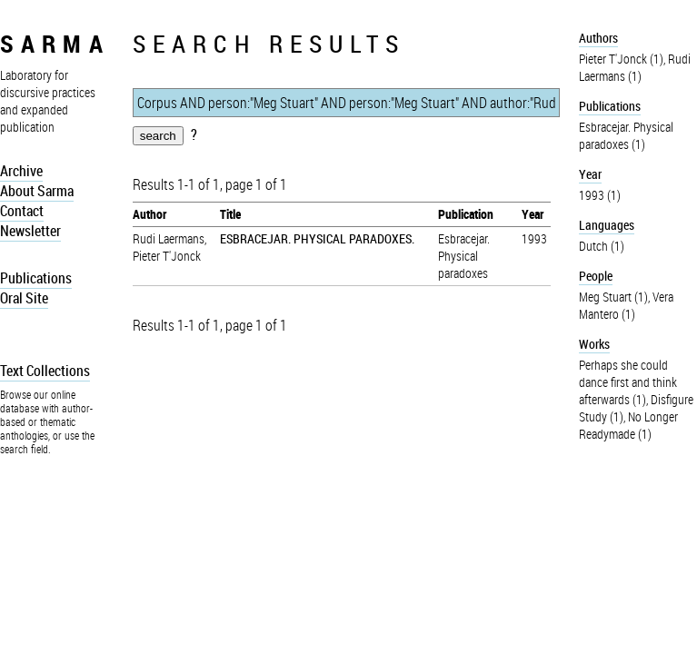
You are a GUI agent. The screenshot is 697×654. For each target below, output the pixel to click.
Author (149, 214)
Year (532, 214)
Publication (465, 214)
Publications (36, 278)
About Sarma (37, 191)
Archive (21, 171)
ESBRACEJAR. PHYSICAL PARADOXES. (317, 238)
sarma (55, 43)
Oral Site (24, 298)
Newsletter (30, 231)
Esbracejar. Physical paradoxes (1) (626, 135)
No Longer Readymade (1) (628, 425)
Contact (22, 211)
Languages (606, 224)
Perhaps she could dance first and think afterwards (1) (628, 382)
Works (594, 343)
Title (230, 214)
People (595, 275)
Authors (598, 37)
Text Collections (45, 371)
